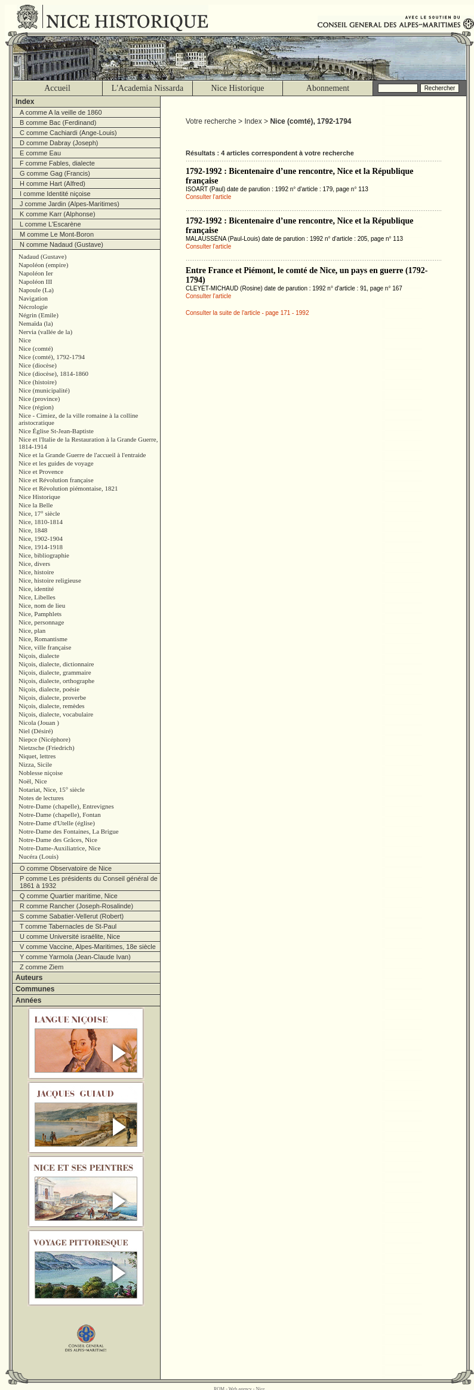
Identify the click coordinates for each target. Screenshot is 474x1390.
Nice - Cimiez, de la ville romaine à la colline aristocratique (78, 419)
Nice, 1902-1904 (41, 538)
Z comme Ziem (41, 966)
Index (25, 101)
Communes (35, 989)
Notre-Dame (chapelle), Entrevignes (66, 806)
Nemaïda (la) (36, 323)
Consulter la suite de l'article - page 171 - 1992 (247, 313)
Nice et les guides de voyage (56, 463)
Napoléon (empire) (43, 264)
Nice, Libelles (37, 597)
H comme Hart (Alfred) (52, 183)
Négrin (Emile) (39, 315)
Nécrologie (33, 306)
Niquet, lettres (37, 756)
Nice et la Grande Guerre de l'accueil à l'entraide (82, 454)
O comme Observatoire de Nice (66, 868)
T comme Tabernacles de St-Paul (68, 926)
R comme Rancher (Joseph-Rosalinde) (76, 906)
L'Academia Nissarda (147, 88)
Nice (25, 340)
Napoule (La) (36, 289)
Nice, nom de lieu (42, 605)
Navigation (33, 298)
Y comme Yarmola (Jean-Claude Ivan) (75, 956)
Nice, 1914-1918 (41, 546)
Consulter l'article (208, 197)
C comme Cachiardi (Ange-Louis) (68, 132)
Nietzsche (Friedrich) (47, 747)
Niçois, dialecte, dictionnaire (56, 664)
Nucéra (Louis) (39, 856)
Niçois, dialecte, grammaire (55, 672)
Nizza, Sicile (35, 764)
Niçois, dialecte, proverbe (52, 697)
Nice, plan (32, 630)
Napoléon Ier (36, 273)
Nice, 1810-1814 (41, 521)
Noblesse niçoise (41, 772)
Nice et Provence (41, 471)
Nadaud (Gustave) (42, 256)
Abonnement (327, 88)
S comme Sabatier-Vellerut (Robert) (72, 916)
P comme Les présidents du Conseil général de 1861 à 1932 (89, 882)
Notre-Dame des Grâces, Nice (58, 839)
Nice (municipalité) (44, 390)
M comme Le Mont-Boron (57, 234)
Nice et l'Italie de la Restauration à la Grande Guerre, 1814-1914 (88, 443)
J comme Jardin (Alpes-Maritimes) (69, 203)
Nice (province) (39, 398)
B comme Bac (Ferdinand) (58, 122)
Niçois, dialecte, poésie (49, 689)
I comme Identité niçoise (55, 193)
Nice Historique (237, 88)
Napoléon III (36, 281)
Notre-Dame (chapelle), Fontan (60, 814)
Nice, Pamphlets (40, 613)
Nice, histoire (36, 571)
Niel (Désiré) (36, 730)
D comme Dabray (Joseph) (59, 142)
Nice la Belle (36, 505)
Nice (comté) (36, 348)
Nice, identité (36, 588)
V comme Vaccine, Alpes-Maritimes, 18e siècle (88, 946)
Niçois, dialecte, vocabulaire (56, 714)
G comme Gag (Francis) (55, 173)
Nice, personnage (41, 622)
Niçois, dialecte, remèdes (52, 705)
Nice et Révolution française (56, 479)
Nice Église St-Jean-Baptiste (56, 430)
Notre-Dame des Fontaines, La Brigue (69, 831)
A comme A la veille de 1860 (61, 112)
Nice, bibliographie (44, 555)
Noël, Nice (33, 781)
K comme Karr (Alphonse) (58, 214)
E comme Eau (40, 153)
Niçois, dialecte (39, 655)
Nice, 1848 (33, 530)
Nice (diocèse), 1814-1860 (53, 373)
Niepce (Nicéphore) (44, 739)
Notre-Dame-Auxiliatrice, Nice (59, 848)
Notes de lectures (41, 797)
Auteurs (29, 977)
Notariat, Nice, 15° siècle (52, 789)
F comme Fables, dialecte (57, 163)
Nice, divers (34, 563)
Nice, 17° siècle (39, 513)
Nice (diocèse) (38, 365)
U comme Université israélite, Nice (70, 936)
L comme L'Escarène (50, 224)
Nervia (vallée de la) (45, 331)
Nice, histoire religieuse (50, 580)
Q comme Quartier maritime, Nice (69, 895)
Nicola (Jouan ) (39, 722)
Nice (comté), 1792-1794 (52, 356)
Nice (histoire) (38, 381)
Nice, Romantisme (43, 638)
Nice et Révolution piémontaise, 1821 (68, 488)
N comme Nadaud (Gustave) (61, 244)
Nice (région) (36, 407)
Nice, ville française (45, 647)
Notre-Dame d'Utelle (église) (57, 822)
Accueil (57, 88)
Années (28, 1000)
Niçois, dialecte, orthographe (56, 680)
